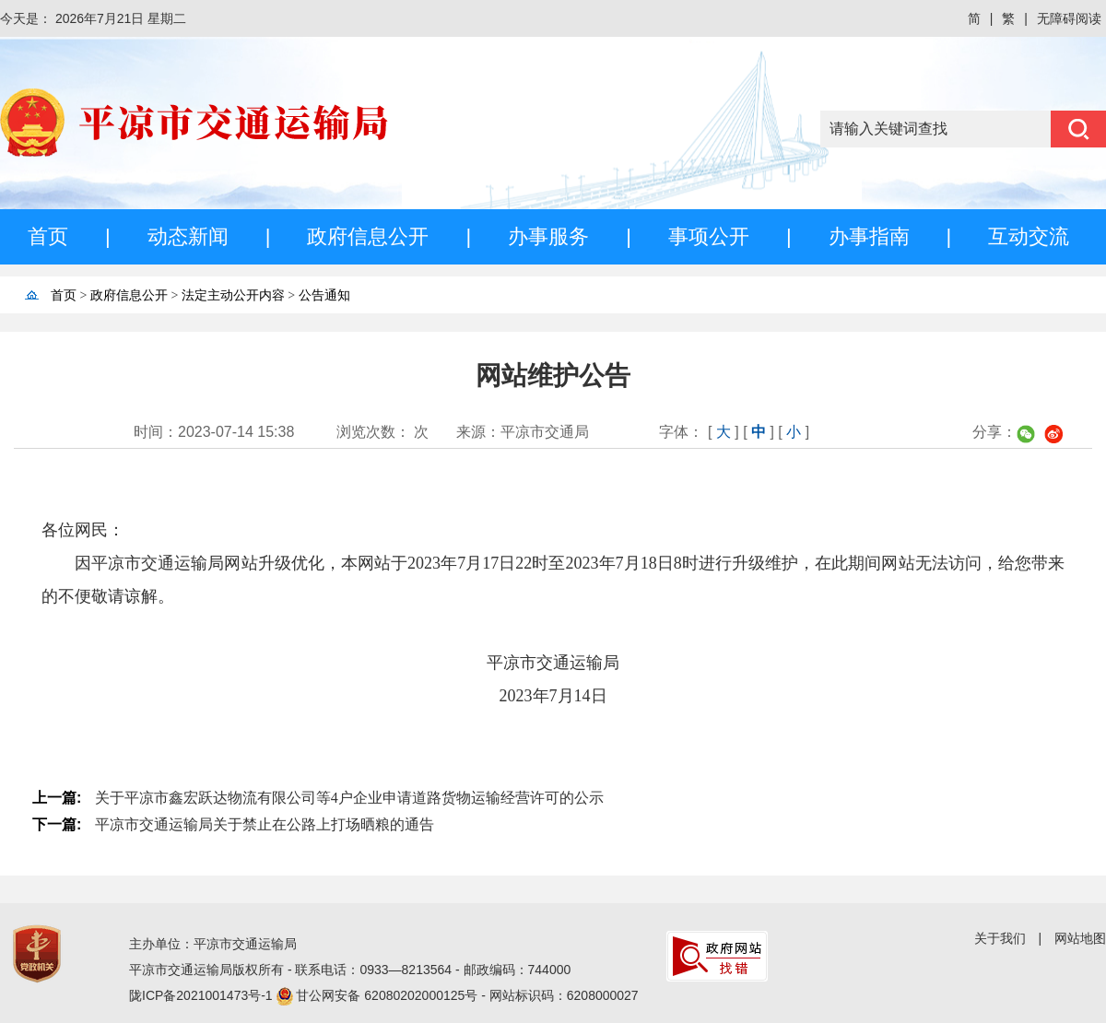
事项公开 (708, 236)
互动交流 (1028, 236)
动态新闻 (188, 236)
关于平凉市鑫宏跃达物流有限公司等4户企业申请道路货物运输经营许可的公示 (349, 797)
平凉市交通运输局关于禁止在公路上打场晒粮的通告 (264, 824)
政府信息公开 (368, 236)
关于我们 (1000, 938)
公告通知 (324, 295)
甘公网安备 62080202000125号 (388, 995)
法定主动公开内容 (233, 295)
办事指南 (869, 236)
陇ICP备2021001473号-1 (202, 995)
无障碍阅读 (1069, 18)
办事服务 (548, 236)
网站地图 (1080, 938)
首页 (48, 236)
